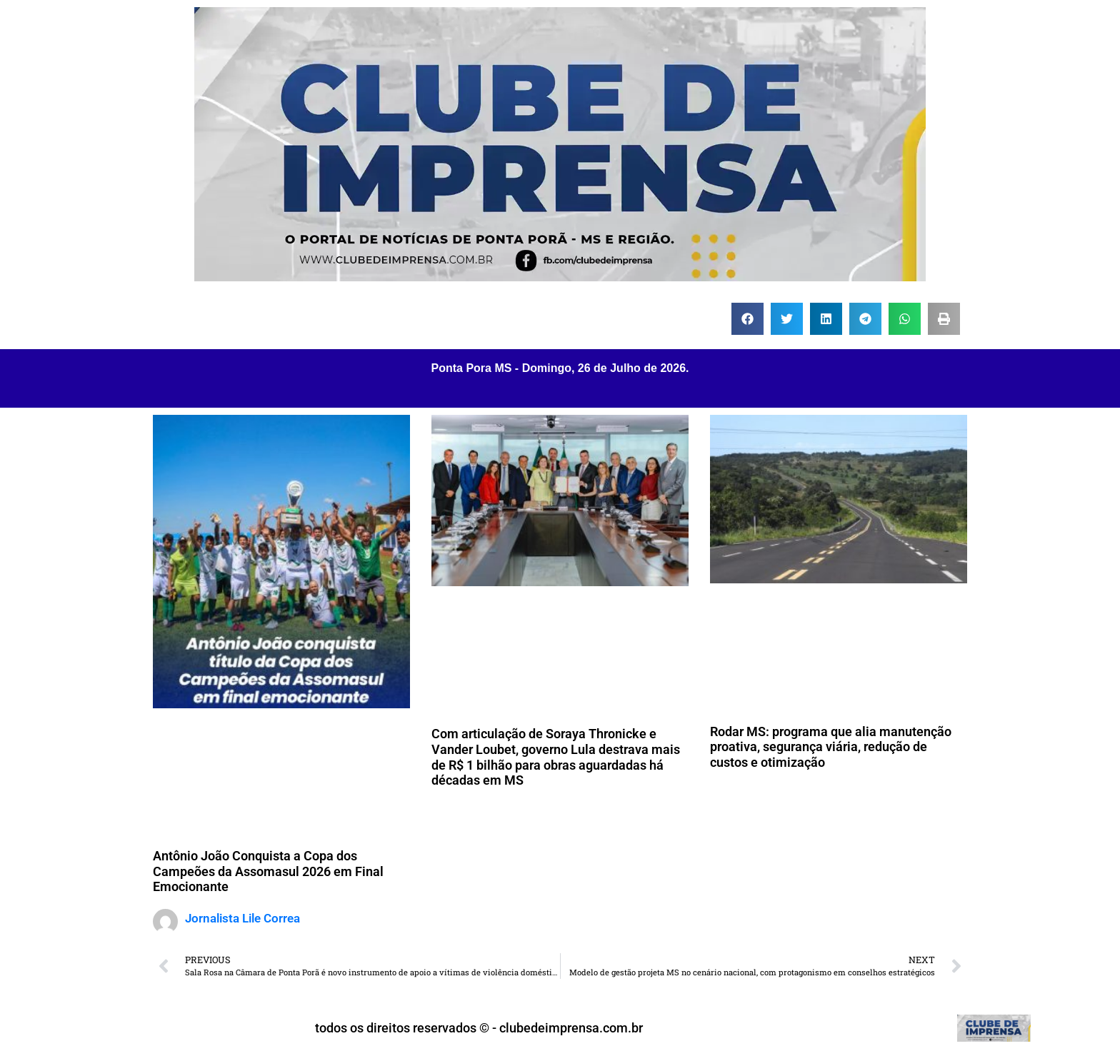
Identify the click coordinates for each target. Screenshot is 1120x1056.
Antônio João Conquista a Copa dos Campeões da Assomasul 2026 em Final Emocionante (268, 871)
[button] (747, 319)
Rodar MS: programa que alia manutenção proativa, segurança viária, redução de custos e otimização (830, 747)
